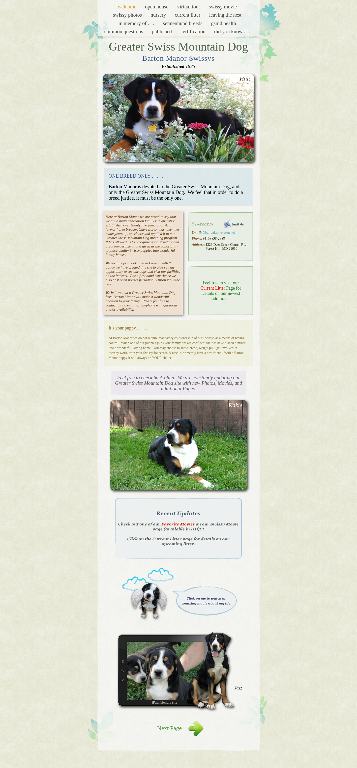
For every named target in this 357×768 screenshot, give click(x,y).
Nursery (158, 15)
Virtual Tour (189, 6)
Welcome (128, 6)
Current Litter (188, 15)
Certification (193, 31)
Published (162, 31)
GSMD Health (223, 23)
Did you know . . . (232, 31)
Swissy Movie (223, 6)
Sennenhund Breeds (183, 23)
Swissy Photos (128, 15)
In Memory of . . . (137, 23)
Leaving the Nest (225, 15)
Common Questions (124, 31)
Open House (157, 6)
